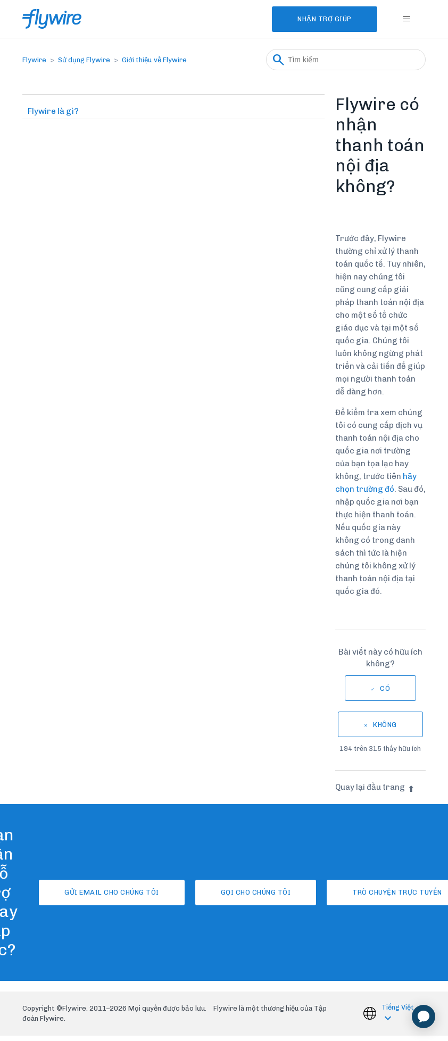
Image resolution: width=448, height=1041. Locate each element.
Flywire (34, 60)
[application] (423, 1016)
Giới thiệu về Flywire (154, 60)
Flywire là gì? (53, 111)
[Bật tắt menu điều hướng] (407, 19)
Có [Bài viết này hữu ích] (385, 688)
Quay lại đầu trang (374, 787)
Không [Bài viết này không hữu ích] (385, 725)
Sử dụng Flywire (84, 60)
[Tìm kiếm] (346, 59)
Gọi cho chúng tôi (256, 892)
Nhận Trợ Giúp (324, 19)
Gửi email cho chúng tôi (111, 892)
